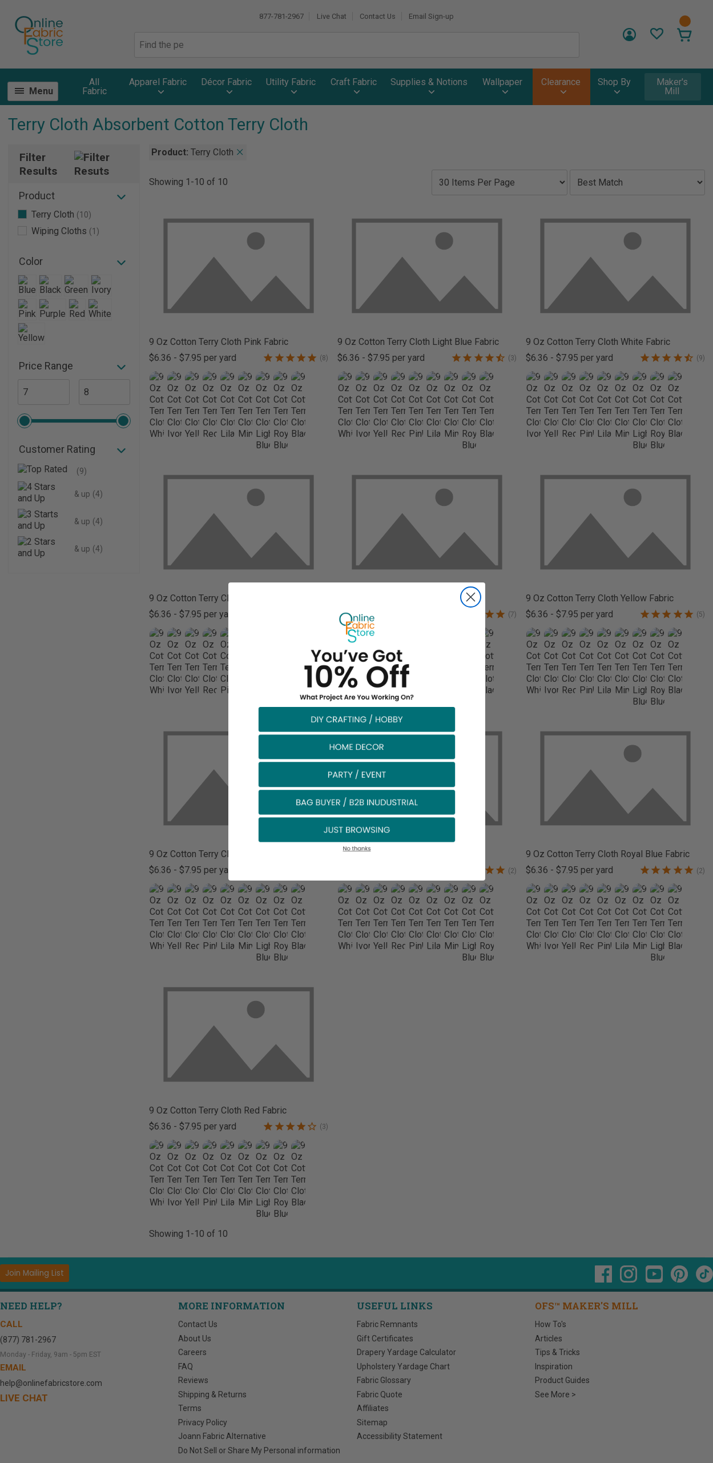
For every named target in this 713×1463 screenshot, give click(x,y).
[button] (357, 718)
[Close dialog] (471, 597)
